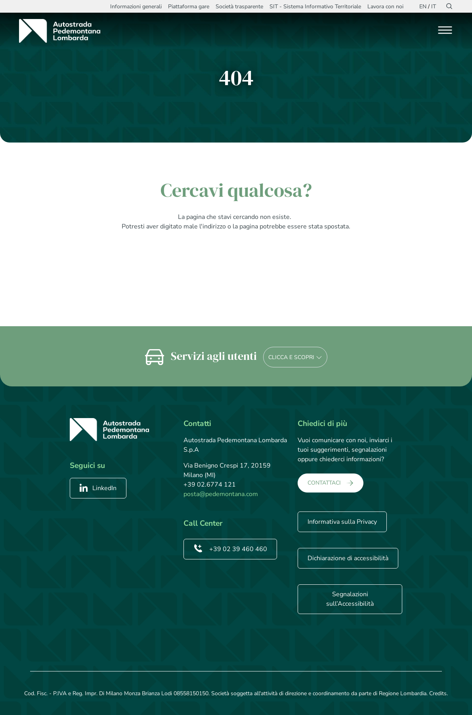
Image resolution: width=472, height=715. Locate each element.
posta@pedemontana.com (220, 494)
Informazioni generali (136, 6)
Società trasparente (239, 6)
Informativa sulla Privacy (342, 521)
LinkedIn (98, 488)
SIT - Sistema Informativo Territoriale (315, 6)
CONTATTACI (324, 483)
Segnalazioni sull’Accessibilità (350, 599)
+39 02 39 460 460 (230, 548)
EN (422, 6)
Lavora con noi (385, 6)
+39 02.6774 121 (209, 484)
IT (433, 6)
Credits (438, 693)
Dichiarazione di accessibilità (348, 558)
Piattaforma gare (188, 6)
